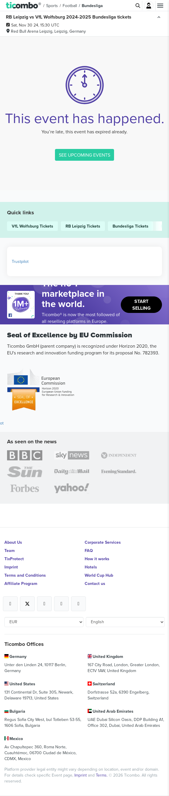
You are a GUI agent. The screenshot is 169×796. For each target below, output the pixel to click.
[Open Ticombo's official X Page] (27, 603)
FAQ (89, 550)
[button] (23, 5)
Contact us (95, 583)
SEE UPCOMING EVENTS (84, 155)
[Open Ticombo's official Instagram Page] (44, 603)
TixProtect (14, 559)
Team (9, 550)
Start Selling (141, 304)
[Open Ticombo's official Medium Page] (61, 603)
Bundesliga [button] (92, 6)
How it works (97, 559)
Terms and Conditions (25, 575)
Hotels (91, 567)
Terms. (102, 775)
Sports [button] (52, 6)
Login (148, 5)
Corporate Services (103, 542)
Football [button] (70, 6)
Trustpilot (20, 261)
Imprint (11, 567)
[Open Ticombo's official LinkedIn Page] (78, 603)
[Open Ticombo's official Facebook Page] (22, 316)
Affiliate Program (20, 583)
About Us (13, 542)
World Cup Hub (99, 575)
